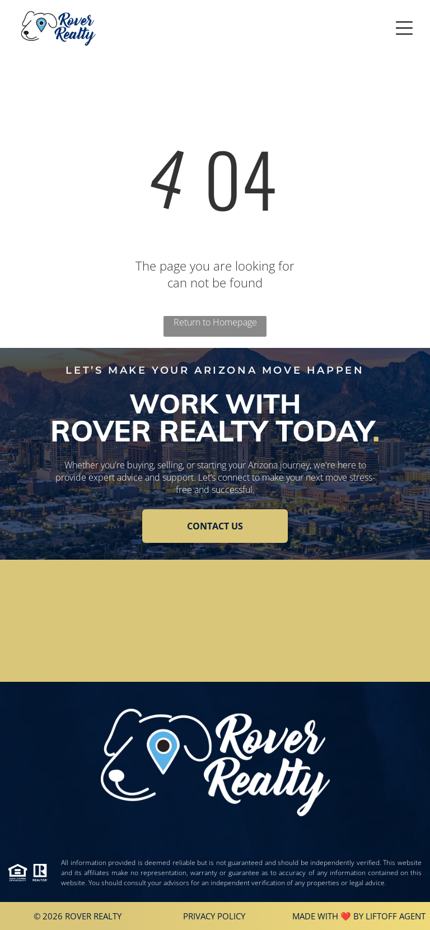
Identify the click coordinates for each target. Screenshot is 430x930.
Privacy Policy (214, 916)
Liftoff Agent (396, 916)
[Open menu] (404, 28)
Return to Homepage (215, 322)
